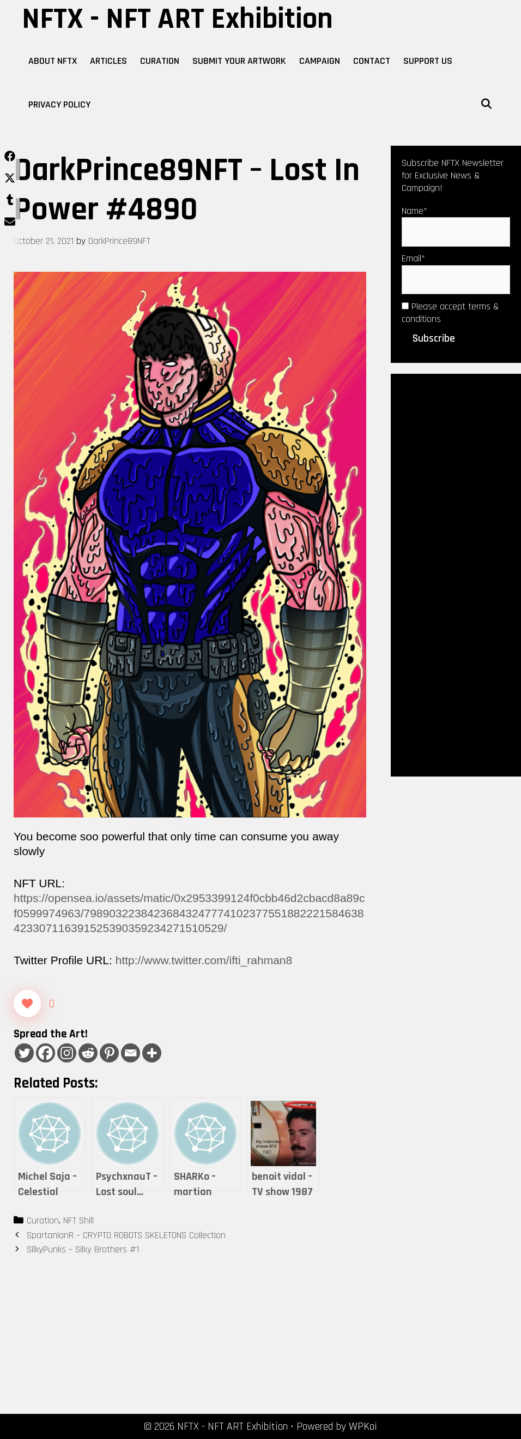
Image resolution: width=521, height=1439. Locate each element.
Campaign (319, 61)
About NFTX (52, 61)
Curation (159, 61)
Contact (371, 61)
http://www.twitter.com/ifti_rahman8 (204, 960)
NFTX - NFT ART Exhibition (177, 19)
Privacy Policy (59, 104)
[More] (151, 1052)
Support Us (427, 61)
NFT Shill (78, 1220)
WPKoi (363, 1426)
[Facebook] (45, 1052)
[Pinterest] (109, 1052)
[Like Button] (27, 1003)
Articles (108, 61)
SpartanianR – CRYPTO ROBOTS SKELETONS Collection (126, 1235)
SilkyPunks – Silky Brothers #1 (83, 1249)
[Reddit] (88, 1052)
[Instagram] (66, 1052)
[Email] (130, 1052)
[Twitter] (24, 1052)
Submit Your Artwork (239, 61)
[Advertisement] (456, 574)
